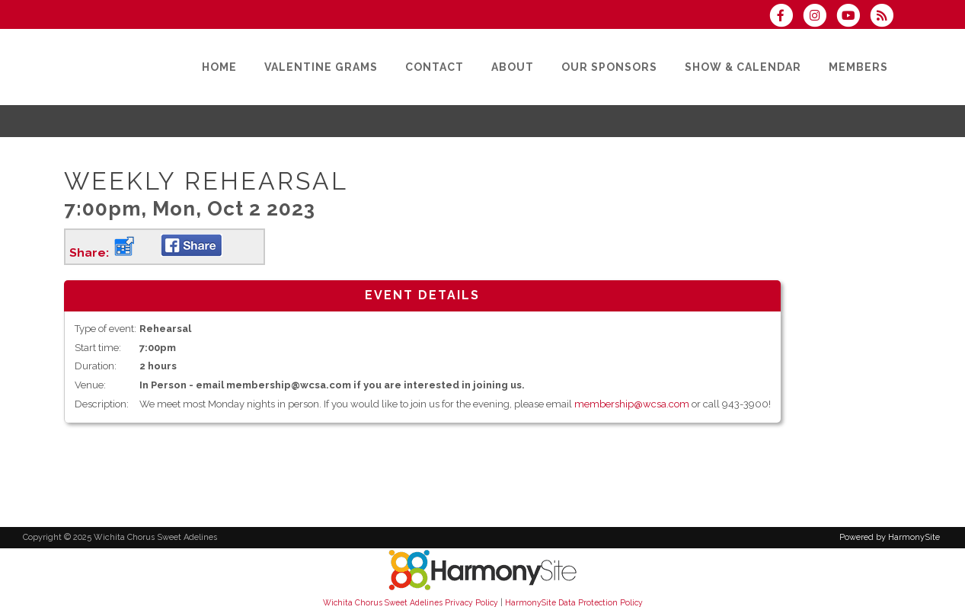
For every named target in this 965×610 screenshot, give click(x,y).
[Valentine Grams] (321, 67)
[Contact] (434, 67)
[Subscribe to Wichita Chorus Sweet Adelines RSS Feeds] (885, 17)
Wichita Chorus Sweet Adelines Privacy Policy (410, 602)
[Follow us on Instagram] (819, 17)
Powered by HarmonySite (889, 537)
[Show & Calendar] (743, 67)
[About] (513, 67)
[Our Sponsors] (609, 67)
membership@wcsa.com (631, 404)
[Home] (219, 67)
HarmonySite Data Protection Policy (574, 602)
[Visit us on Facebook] (786, 17)
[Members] (858, 67)
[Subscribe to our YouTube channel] (853, 17)
